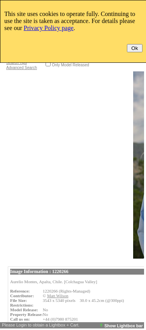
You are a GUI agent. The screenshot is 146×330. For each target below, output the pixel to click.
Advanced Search (21, 68)
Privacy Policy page (49, 28)
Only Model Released (70, 65)
